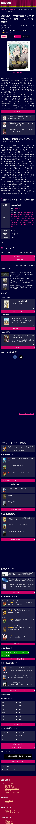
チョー (22, 216)
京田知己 (18, 208)
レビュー (16, 36)
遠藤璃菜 (28, 212)
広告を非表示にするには (26, 414)
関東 (20, 702)
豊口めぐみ (28, 218)
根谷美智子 (26, 214)
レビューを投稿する (17, 260)
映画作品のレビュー (11, 791)
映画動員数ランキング (11, 811)
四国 (20, 716)
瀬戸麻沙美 (23, 222)
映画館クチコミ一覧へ (17, 744)
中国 (3, 716)
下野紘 (22, 218)
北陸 (20, 712)
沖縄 (20, 719)
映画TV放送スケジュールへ (17, 690)
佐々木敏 (17, 218)
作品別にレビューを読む (12, 792)
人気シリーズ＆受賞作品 (12, 789)
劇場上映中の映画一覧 (17, 510)
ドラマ (3, 30)
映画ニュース (9, 821)
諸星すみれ (18, 224)
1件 (7, 32)
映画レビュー (17, 644)
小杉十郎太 (28, 216)
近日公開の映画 (9, 787)
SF (7, 30)
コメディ (4, 739)
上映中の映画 (9, 783)
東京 (3, 702)
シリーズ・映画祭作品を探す (17, 659)
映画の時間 (4, 9)
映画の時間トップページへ (9, 769)
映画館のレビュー (10, 802)
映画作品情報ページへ (8, 766)
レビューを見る (17, 256)
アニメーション (23, 30)
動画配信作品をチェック (17, 539)
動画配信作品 (9, 823)
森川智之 (19, 214)
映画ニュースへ (17, 592)
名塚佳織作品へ (17, 328)
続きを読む (17, 111)
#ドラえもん (4, 652)
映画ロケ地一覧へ (17, 747)
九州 (3, 719)
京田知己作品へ (17, 311)
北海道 (3, 709)
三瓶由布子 (26, 224)
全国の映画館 (9, 801)
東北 (20, 709)
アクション (5, 732)
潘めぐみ (17, 222)
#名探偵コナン (24, 652)
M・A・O (31, 222)
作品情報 (12, 9)
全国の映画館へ (17, 724)
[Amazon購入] (18, 72)
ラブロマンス (13, 30)
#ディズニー (4, 655)
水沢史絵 (17, 216)
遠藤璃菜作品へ (17, 347)
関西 (3, 706)
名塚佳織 (22, 212)
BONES (17, 210)
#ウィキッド (13, 652)
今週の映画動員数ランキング (9, 480)
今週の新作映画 (9, 785)
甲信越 (3, 712)
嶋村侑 (13, 224)
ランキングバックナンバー (13, 813)
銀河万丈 (26, 220)
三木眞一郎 (18, 220)
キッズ (20, 736)
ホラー (20, 739)
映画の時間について (17, 761)
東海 (20, 706)
